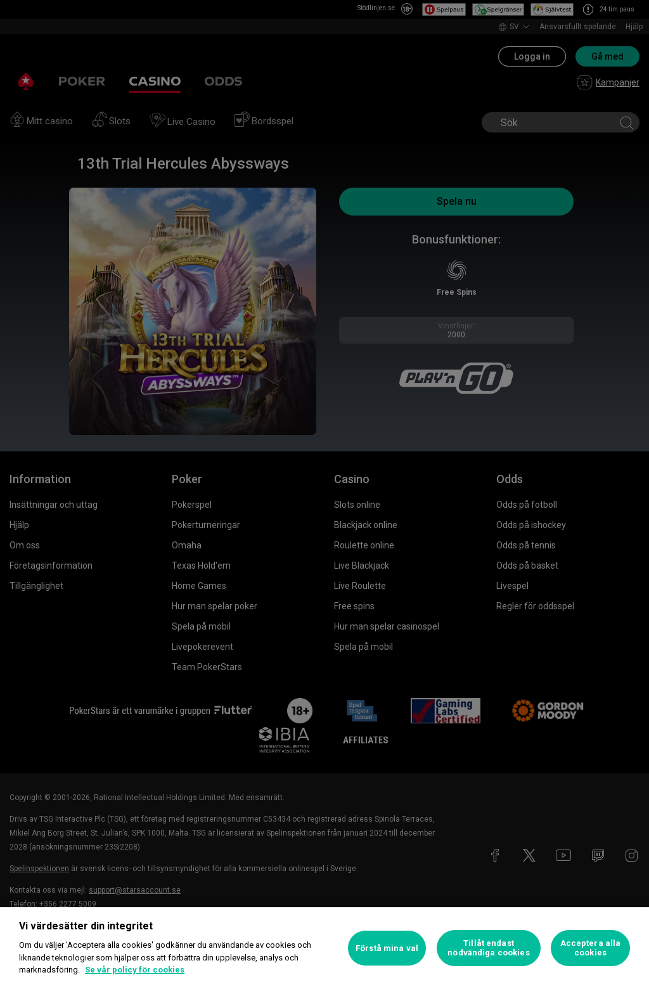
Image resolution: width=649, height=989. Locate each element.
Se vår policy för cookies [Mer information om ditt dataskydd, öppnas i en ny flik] (134, 969)
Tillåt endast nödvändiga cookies (488, 948)
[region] (324, 948)
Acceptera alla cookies (590, 948)
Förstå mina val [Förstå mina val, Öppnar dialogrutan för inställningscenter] (387, 948)
